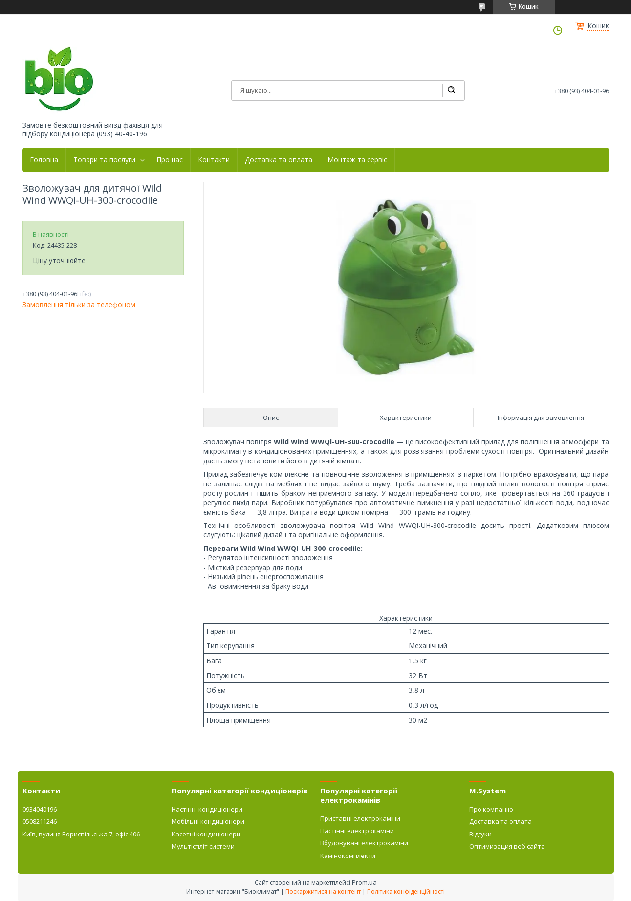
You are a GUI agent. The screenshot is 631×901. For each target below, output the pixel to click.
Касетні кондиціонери (206, 834)
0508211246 (39, 821)
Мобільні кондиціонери (208, 821)
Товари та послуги (104, 159)
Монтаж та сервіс (357, 159)
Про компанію (491, 809)
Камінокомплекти (347, 855)
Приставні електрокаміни (360, 818)
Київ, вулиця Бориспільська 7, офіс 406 (81, 834)
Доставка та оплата (278, 159)
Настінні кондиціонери (207, 809)
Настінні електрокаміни (357, 830)
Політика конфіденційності (406, 891)
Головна (44, 159)
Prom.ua (364, 882)
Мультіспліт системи (203, 846)
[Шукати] (451, 90)
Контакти (214, 159)
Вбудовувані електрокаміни (364, 842)
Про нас (169, 159)
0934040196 (39, 809)
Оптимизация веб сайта (507, 846)
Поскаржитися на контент (323, 891)
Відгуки (480, 834)
